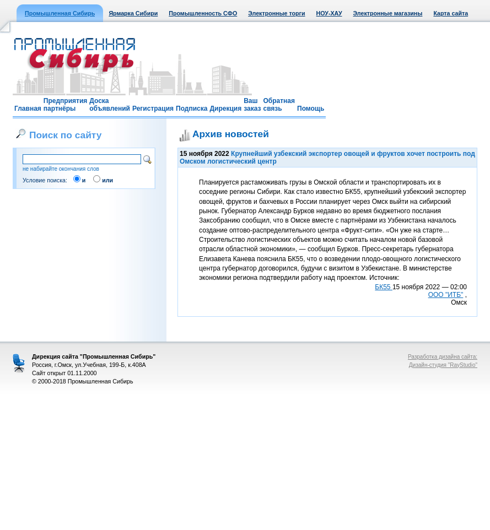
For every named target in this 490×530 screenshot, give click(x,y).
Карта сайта (450, 13)
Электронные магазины (388, 13)
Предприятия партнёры (65, 104)
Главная (27, 108)
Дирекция (225, 108)
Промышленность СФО (203, 13)
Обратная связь (279, 104)
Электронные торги (276, 13)
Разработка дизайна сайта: (442, 357)
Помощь (310, 108)
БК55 (383, 287)
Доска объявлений (109, 104)
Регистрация (153, 108)
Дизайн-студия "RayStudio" (443, 365)
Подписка (191, 108)
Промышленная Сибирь (60, 13)
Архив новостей (230, 133)
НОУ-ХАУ (329, 13)
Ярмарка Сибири (133, 13)
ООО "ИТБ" (446, 295)
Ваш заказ (252, 104)
